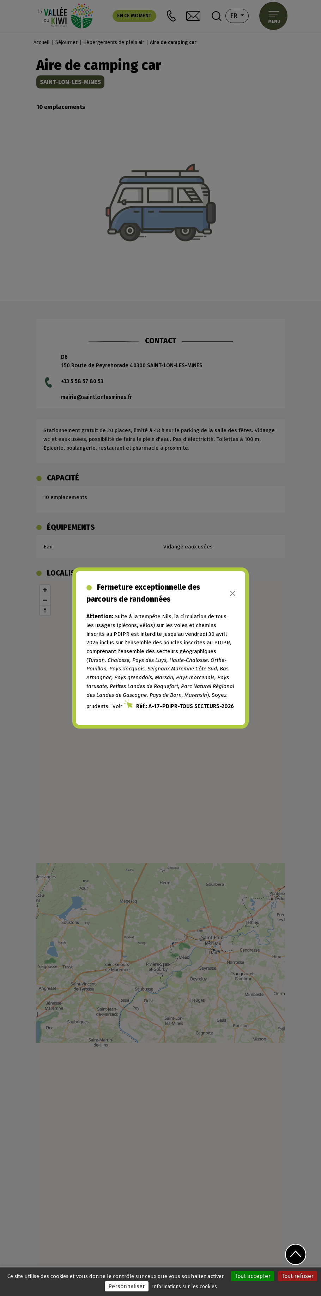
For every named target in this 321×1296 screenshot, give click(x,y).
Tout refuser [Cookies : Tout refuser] (297, 1276)
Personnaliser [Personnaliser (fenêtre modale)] (126, 1286)
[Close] (232, 593)
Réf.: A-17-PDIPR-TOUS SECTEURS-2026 (185, 706)
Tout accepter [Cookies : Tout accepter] (253, 1276)
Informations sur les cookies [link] (184, 1287)
